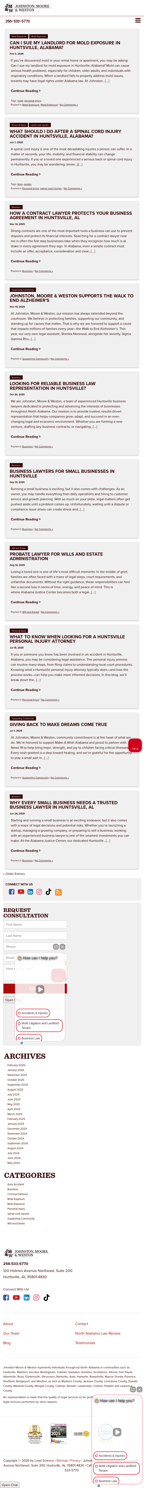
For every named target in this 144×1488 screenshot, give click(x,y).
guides (28, 184)
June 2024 (13, 1158)
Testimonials (85, 1342)
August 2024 (15, 1148)
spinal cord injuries (40, 124)
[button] (17, 21)
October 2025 (15, 1080)
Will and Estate (19, 548)
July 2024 (13, 1153)
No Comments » (69, 104)
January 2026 (15, 1070)
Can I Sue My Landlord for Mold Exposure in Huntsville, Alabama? (65, 45)
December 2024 (17, 1128)
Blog (7, 1342)
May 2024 (13, 1163)
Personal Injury (19, 124)
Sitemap (62, 1460)
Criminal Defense (17, 1194)
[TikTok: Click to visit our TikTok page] (48, 892)
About (8, 1323)
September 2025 (17, 1085)
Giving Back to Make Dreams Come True (58, 724)
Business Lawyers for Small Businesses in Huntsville (62, 473)
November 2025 (17, 1075)
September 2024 (17, 1143)
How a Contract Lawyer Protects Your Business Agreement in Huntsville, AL (71, 215)
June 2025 (14, 1099)
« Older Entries (14, 873)
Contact (81, 1323)
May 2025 (13, 1104)
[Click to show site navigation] (138, 20)
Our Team (11, 1333)
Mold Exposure (19, 36)
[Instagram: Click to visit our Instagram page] (39, 892)
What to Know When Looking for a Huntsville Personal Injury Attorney (67, 639)
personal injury (32, 100)
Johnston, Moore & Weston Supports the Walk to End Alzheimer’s (71, 298)
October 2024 (15, 1138)
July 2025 (13, 1094)
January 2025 (15, 1124)
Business (16, 207)
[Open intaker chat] (98, 1486)
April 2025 (13, 1109)
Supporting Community (23, 289)
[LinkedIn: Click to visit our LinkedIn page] (30, 892)
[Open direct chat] (133, 1389)
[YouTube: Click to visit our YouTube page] (21, 892)
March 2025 (14, 1114)
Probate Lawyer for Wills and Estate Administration (56, 556)
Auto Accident (15, 1184)
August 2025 (15, 1089)
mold (20, 100)
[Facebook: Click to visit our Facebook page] (11, 892)
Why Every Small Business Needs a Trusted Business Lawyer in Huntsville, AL (64, 805)
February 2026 (16, 1065)
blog (19, 184)
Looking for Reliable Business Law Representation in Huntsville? (53, 385)
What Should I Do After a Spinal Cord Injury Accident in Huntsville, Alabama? (65, 133)
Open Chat (10, 1484)
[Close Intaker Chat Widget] (140, 1389)
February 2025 (16, 1119)
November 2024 (17, 1133)
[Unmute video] (117, 1432)
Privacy (75, 1460)
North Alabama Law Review (97, 1333)
